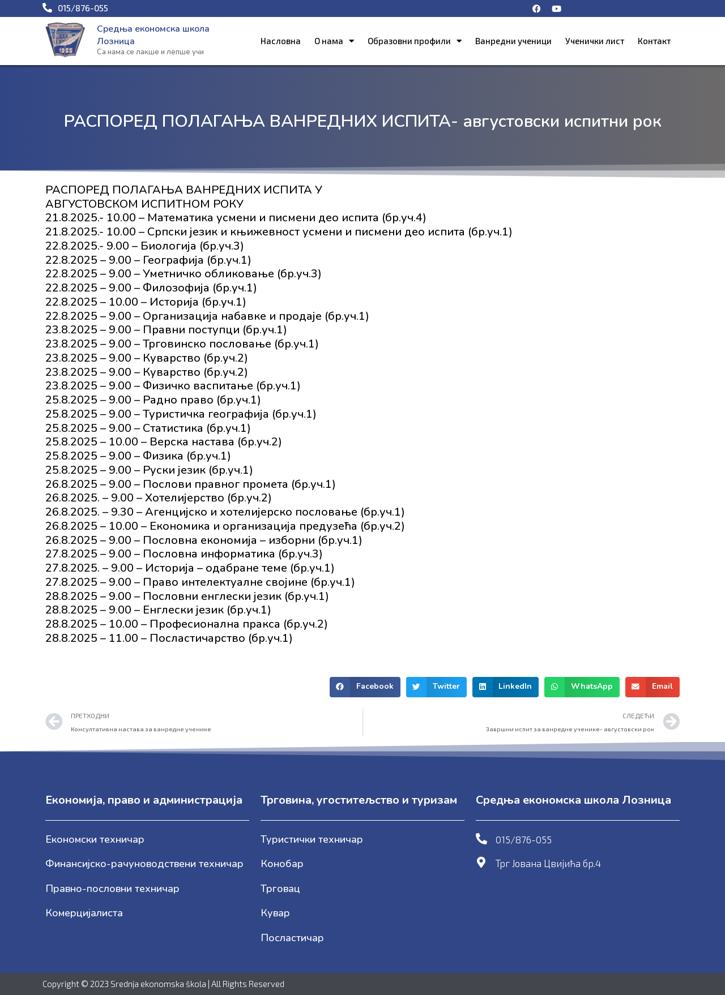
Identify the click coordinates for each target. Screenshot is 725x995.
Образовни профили (415, 41)
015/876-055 (524, 839)
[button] (365, 687)
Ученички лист (594, 41)
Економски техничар (94, 839)
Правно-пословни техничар (112, 888)
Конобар (282, 863)
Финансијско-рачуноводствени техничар (144, 863)
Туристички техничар (312, 839)
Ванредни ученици (513, 41)
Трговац (280, 888)
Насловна (281, 41)
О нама (334, 41)
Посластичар (292, 938)
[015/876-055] (481, 838)
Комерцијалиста (84, 913)
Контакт (654, 41)
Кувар (275, 913)
